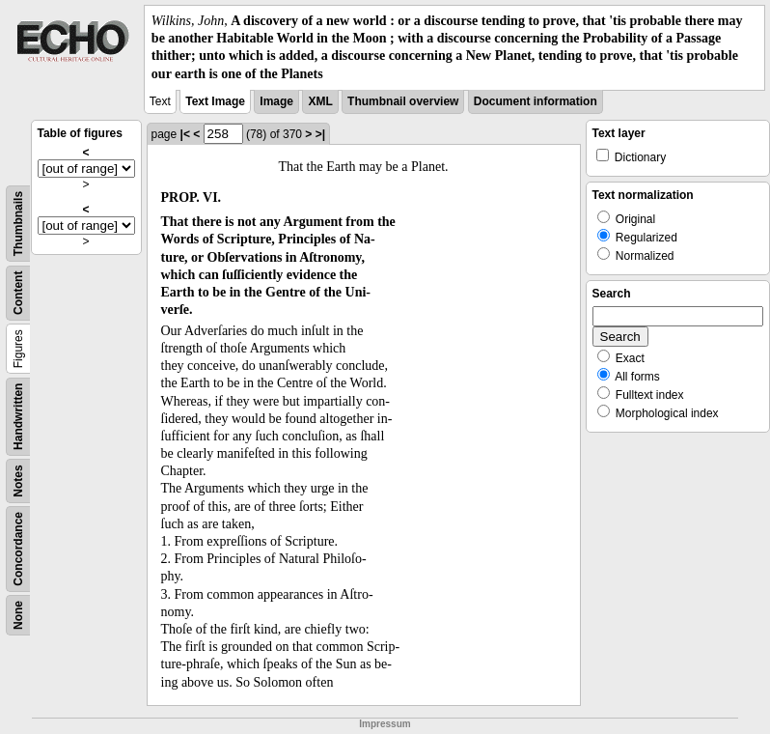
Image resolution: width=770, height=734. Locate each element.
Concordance (18, 549)
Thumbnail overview (402, 101)
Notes (18, 480)
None (18, 615)
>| (320, 134)
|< (185, 134)
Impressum (384, 724)
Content (18, 292)
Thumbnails (18, 223)
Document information (535, 101)
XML (320, 101)
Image (276, 101)
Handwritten (18, 415)
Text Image (215, 101)
